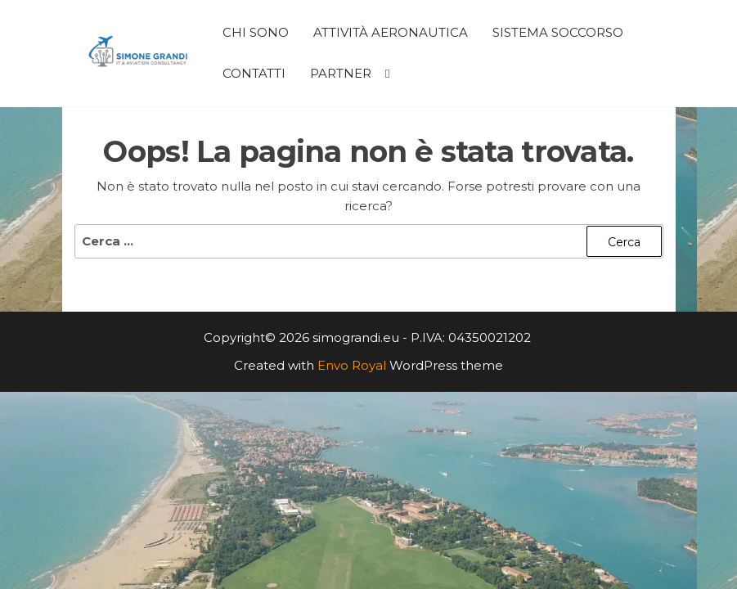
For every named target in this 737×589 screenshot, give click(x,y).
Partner (340, 73)
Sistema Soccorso (557, 32)
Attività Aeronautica (390, 32)
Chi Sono (255, 32)
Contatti (253, 73)
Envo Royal (351, 365)
